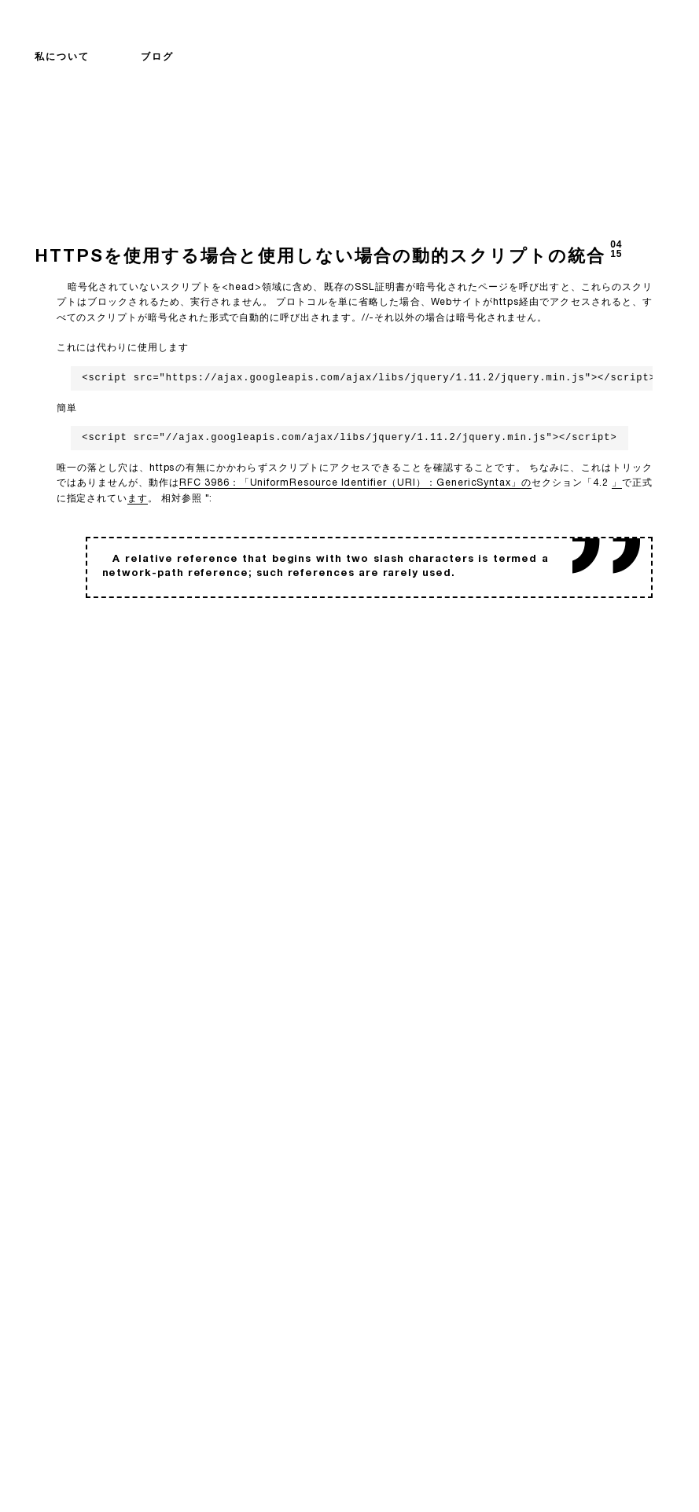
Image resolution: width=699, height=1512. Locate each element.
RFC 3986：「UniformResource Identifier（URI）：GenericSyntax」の (355, 483)
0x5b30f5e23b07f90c (360, 1479)
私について (62, 57)
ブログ (157, 57)
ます (137, 499)
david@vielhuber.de (360, 1466)
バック (55, 668)
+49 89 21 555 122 (352, 1453)
